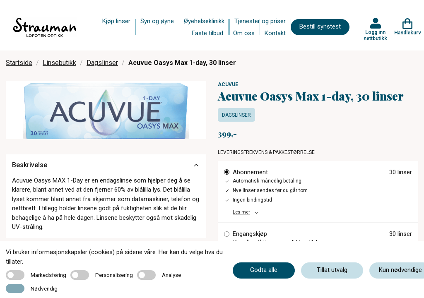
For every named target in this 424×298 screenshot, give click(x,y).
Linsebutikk (59, 63)
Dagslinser (102, 63)
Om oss (244, 33)
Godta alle (263, 270)
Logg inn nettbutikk (375, 35)
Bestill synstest (320, 26)
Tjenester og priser (260, 21)
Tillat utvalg (332, 270)
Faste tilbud (207, 33)
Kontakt (275, 33)
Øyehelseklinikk (204, 21)
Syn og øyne (157, 21)
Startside (19, 63)
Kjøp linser (116, 21)
